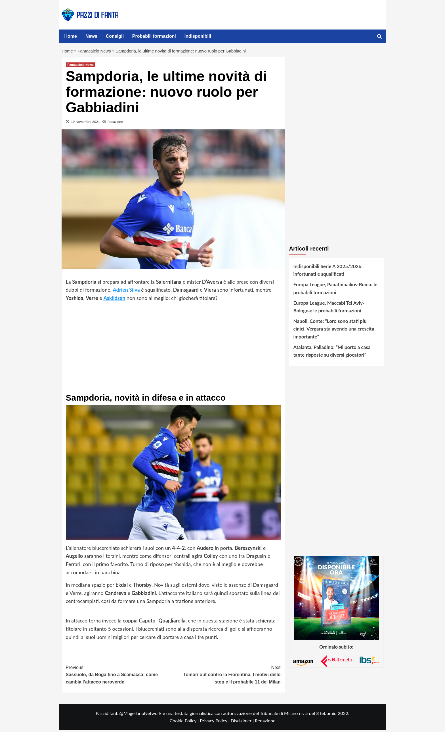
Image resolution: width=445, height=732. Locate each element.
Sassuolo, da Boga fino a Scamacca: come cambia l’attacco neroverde (119, 676)
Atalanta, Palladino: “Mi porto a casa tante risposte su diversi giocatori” (332, 353)
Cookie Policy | (185, 722)
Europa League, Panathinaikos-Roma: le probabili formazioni (335, 290)
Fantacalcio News (96, 52)
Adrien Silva (126, 292)
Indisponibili (197, 36)
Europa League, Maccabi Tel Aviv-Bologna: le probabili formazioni (329, 308)
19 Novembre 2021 (85, 124)
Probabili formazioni (154, 36)
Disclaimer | (243, 722)
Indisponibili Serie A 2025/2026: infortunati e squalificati (328, 272)
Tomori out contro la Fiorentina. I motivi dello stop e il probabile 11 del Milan (227, 676)
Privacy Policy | (215, 722)
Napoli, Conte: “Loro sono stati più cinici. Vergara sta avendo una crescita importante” (333, 331)
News (91, 36)
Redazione (115, 124)
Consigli (115, 36)
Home (70, 36)
